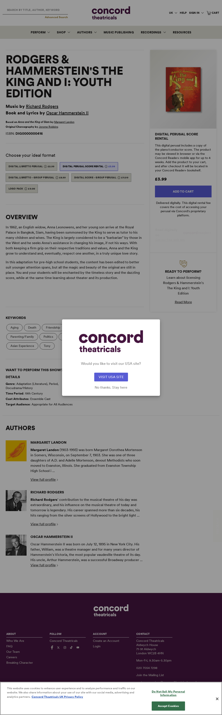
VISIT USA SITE (111, 377)
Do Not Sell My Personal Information (168, 697)
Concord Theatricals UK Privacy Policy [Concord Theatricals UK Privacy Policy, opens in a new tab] (57, 701)
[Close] (217, 703)
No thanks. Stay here (111, 387)
